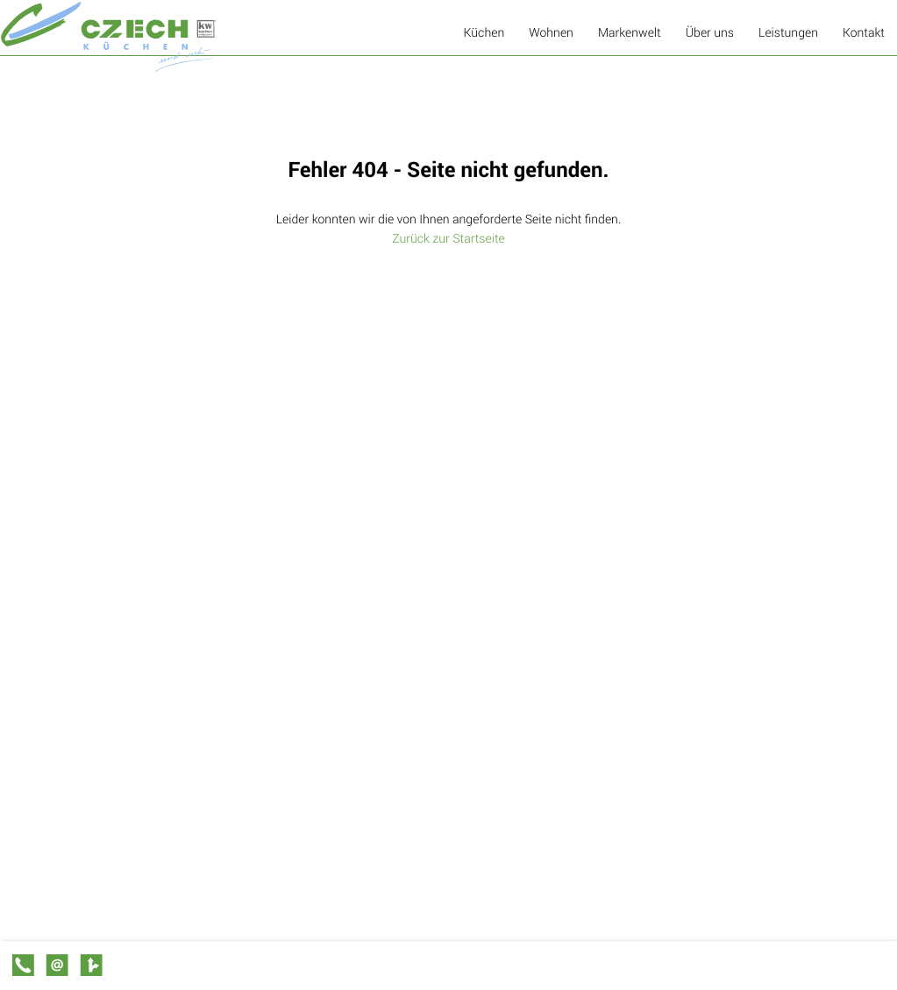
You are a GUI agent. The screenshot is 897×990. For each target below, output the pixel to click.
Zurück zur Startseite (448, 238)
